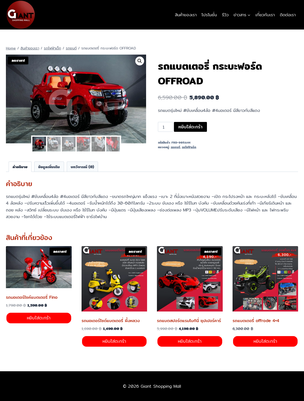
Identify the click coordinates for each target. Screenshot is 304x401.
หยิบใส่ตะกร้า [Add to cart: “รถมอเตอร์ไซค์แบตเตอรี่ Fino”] (39, 317)
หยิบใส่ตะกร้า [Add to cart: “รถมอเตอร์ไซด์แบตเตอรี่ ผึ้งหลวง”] (114, 341)
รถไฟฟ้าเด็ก (189, 147)
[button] (139, 61)
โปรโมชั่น (209, 14)
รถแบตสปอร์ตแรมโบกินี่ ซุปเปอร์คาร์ (189, 320)
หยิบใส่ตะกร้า (190, 126)
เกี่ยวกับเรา (265, 14)
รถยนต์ (175, 147)
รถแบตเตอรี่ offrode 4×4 (256, 320)
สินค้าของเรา (186, 14)
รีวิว (225, 14)
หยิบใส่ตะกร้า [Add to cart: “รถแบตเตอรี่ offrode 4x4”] (265, 341)
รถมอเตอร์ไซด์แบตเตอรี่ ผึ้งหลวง (111, 320)
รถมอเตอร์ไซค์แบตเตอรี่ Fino (32, 297)
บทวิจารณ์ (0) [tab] (82, 167)
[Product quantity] (165, 127)
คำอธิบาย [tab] (20, 167)
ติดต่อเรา (288, 14)
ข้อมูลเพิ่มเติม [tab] (49, 167)
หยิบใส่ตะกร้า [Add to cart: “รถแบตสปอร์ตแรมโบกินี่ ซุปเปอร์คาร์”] (190, 341)
